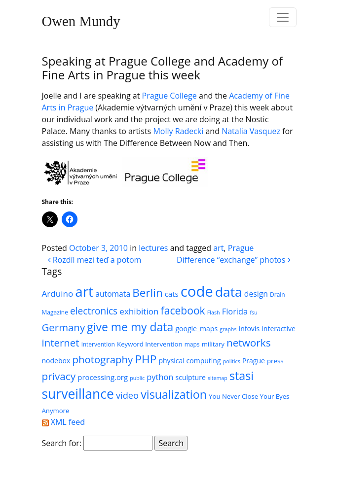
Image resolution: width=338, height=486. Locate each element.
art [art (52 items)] (84, 291)
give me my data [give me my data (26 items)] (130, 327)
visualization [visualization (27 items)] (174, 394)
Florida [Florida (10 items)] (235, 311)
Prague (241, 248)
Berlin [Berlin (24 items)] (147, 292)
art (218, 248)
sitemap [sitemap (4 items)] (217, 378)
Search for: (62, 443)
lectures (153, 248)
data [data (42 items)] (228, 292)
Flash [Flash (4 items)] (213, 312)
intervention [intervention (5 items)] (98, 344)
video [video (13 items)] (127, 395)
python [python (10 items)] (160, 376)
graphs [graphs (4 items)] (228, 329)
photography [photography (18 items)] (102, 359)
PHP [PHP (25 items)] (145, 359)
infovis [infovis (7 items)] (249, 328)
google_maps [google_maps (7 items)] (196, 328)
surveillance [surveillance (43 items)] (78, 394)
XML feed (63, 422)
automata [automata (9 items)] (112, 293)
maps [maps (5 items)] (192, 344)
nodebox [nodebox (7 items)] (56, 360)
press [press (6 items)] (275, 360)
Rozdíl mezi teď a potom (95, 259)
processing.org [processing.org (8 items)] (102, 377)
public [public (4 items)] (137, 378)
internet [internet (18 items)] (60, 342)
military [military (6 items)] (213, 344)
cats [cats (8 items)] (172, 294)
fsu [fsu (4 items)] (253, 312)
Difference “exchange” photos (233, 259)
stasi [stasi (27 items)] (241, 375)
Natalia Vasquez (251, 131)
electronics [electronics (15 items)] (93, 311)
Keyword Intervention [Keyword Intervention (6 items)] (149, 344)
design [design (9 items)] (256, 293)
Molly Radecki (178, 131)
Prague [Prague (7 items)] (253, 360)
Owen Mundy (81, 21)
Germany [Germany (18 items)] (63, 327)
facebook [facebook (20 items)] (183, 310)
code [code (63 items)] (197, 291)
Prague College (169, 95)
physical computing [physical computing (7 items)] (189, 360)
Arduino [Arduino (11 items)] (58, 293)
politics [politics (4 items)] (231, 361)
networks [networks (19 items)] (248, 342)
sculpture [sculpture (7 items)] (191, 377)
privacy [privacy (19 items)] (59, 376)
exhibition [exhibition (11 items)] (138, 311)
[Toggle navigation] (283, 17)
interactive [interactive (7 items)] (279, 328)
